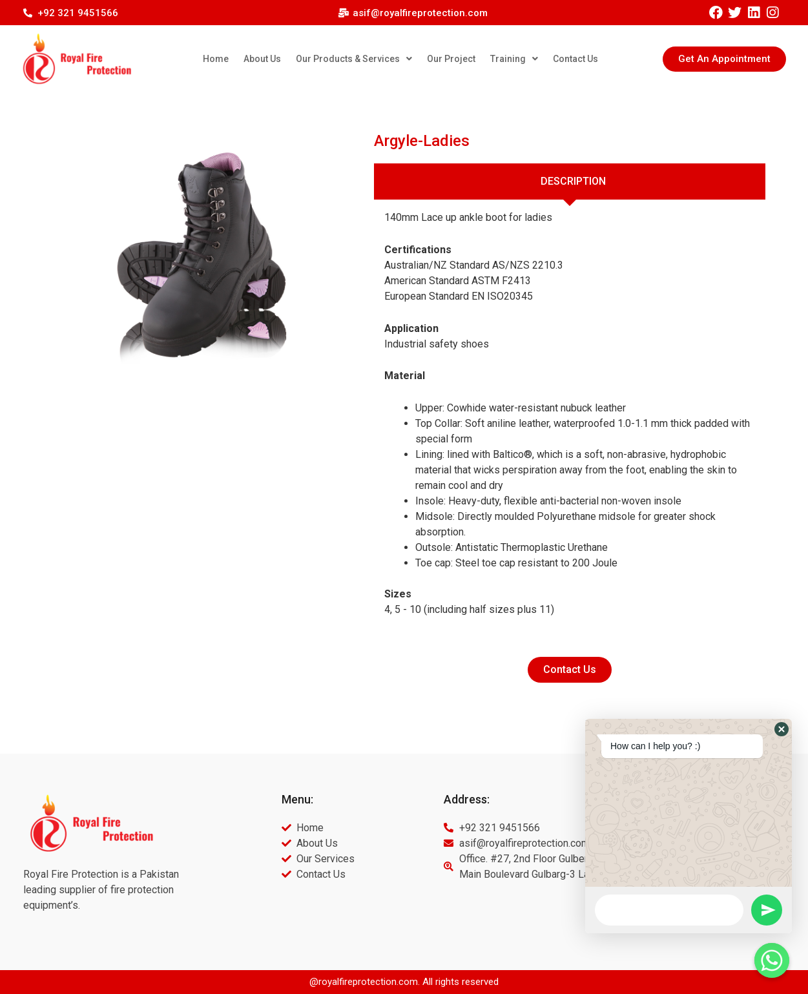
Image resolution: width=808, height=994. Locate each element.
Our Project (451, 59)
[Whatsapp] (771, 960)
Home (216, 59)
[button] (724, 59)
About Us (262, 59)
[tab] (570, 181)
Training (514, 59)
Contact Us (575, 59)
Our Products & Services (354, 59)
